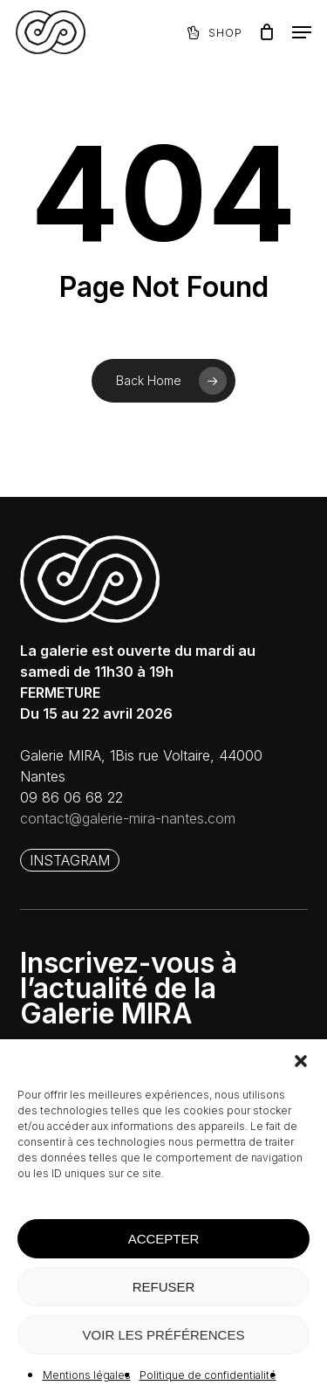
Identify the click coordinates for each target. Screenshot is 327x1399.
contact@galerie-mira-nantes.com (127, 818)
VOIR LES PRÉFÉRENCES (164, 1334)
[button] (301, 1061)
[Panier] (266, 32)
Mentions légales (87, 1375)
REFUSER (164, 1286)
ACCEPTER (164, 1238)
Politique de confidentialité (208, 1375)
